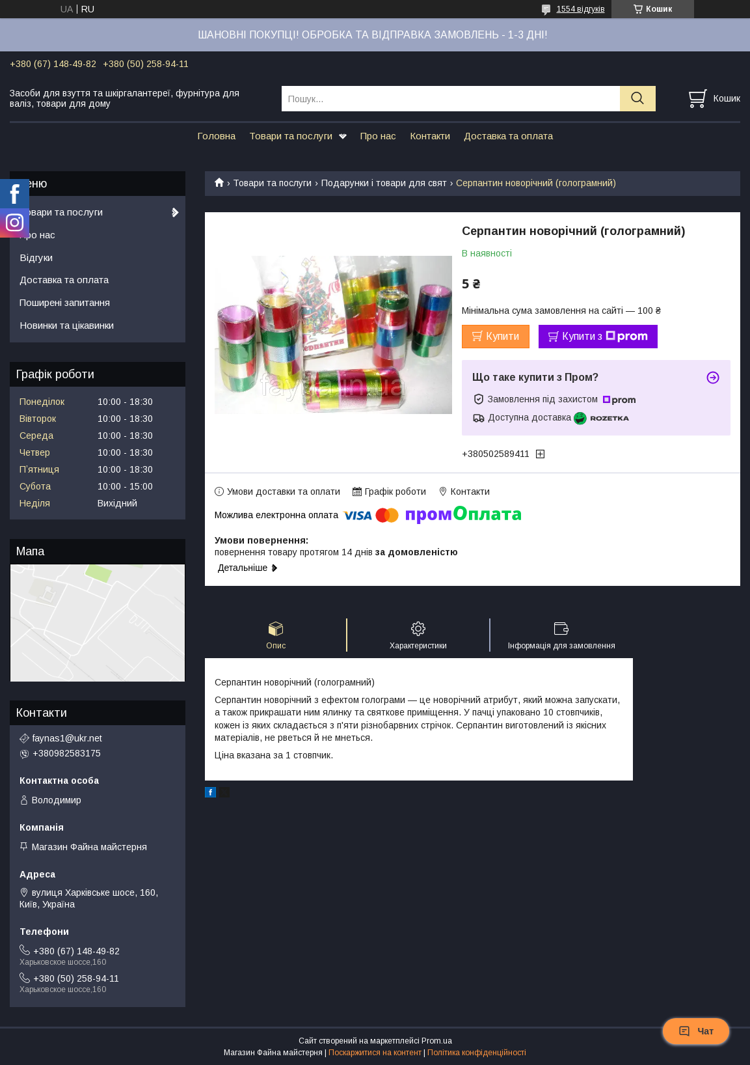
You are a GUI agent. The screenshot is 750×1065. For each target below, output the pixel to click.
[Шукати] (638, 98)
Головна (216, 135)
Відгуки (36, 257)
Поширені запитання (65, 302)
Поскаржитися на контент (375, 1052)
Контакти (430, 135)
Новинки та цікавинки (67, 325)
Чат (696, 1031)
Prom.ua (437, 1040)
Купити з (605, 336)
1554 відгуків (581, 9)
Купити (502, 336)
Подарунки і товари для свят (384, 183)
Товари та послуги (290, 135)
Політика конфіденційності (476, 1052)
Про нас (378, 135)
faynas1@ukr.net (67, 738)
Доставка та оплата (508, 135)
